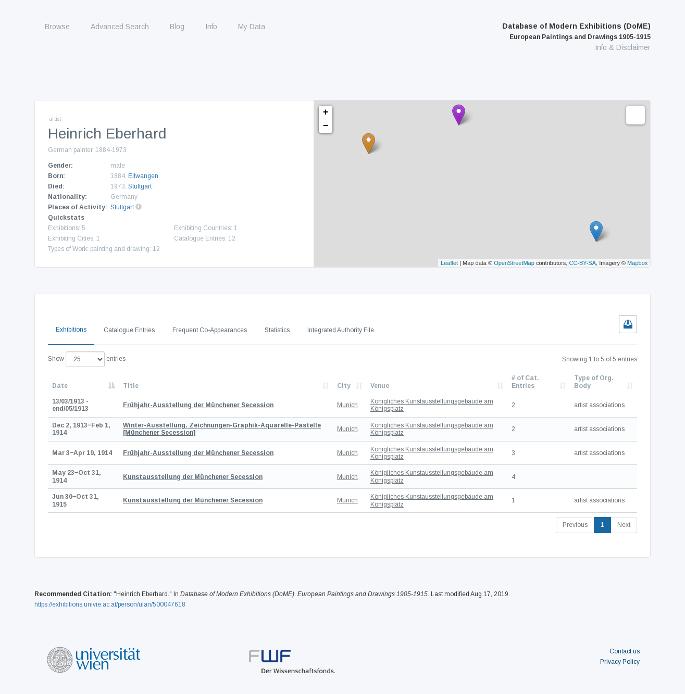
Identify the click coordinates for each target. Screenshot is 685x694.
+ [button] (326, 112)
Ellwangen (143, 176)
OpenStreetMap (514, 263)
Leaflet (449, 263)
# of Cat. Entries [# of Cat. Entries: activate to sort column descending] (525, 381)
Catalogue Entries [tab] (129, 330)
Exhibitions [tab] (71, 329)
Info (211, 26)
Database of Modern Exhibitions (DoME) (576, 31)
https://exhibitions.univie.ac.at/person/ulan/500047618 (109, 604)
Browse (57, 26)
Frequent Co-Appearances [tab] (209, 330)
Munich (347, 405)
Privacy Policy (620, 661)
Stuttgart (140, 186)
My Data (251, 26)
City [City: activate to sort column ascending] (344, 385)
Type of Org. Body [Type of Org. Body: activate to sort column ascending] (594, 381)
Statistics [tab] (277, 330)
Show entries (87, 359)
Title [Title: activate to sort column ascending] (131, 385)
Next (623, 524)
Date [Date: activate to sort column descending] (60, 385)
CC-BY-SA (582, 263)
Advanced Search (120, 26)
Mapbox (637, 263)
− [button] (326, 126)
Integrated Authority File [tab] (340, 330)
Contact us (624, 651)
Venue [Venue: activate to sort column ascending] (379, 385)
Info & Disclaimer (623, 47)
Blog (177, 26)
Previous (575, 524)
